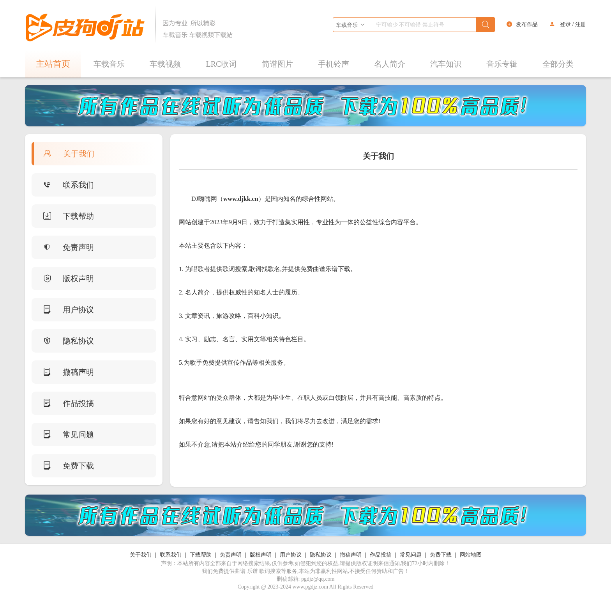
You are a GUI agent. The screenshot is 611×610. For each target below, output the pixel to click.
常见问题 (63, 434)
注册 (580, 24)
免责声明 (63, 247)
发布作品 (527, 24)
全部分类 (558, 64)
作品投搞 (63, 403)
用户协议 (63, 309)
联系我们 (63, 185)
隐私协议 (63, 341)
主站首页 (53, 64)
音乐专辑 (501, 64)
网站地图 (471, 555)
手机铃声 (333, 64)
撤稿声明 (63, 372)
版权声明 (63, 278)
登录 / (567, 24)
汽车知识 (445, 64)
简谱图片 (277, 64)
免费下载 (63, 465)
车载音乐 (109, 64)
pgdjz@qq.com (318, 579)
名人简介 (389, 64)
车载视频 (165, 64)
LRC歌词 (221, 64)
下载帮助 (63, 216)
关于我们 (63, 153)
